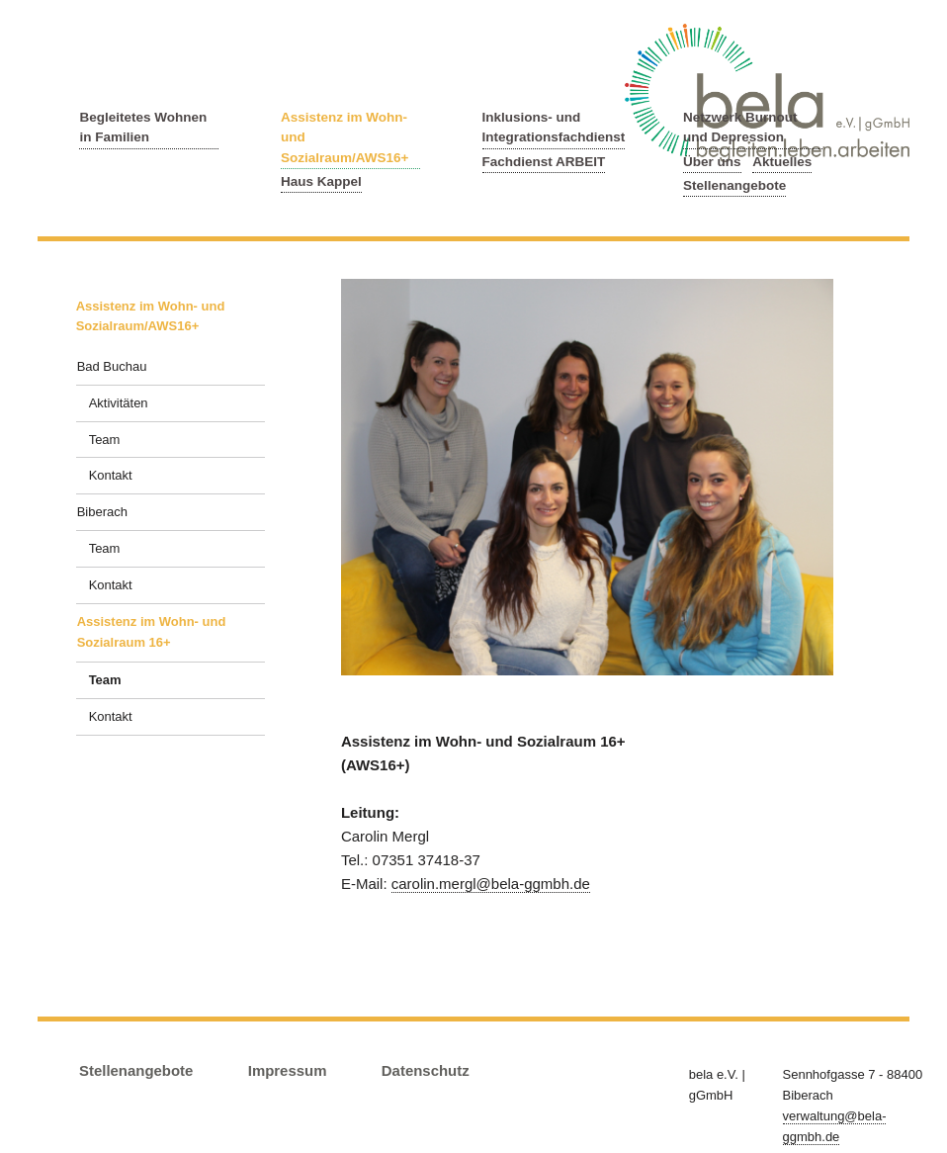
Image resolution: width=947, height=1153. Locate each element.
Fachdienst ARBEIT (544, 161)
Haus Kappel (321, 181)
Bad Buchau (112, 366)
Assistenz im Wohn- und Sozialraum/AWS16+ (344, 137)
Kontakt (110, 475)
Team (105, 439)
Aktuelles (782, 161)
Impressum (287, 1070)
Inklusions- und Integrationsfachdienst (554, 127)
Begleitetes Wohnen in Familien (143, 127)
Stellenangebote (734, 185)
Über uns (712, 161)
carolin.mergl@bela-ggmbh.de (490, 883)
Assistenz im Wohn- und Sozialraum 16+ (151, 632)
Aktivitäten (118, 403)
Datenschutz (426, 1070)
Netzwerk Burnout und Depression (740, 127)
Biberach (102, 511)
